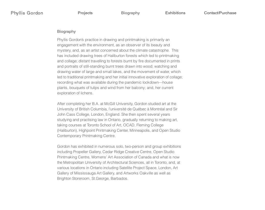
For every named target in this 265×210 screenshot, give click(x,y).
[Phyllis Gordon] (27, 13)
